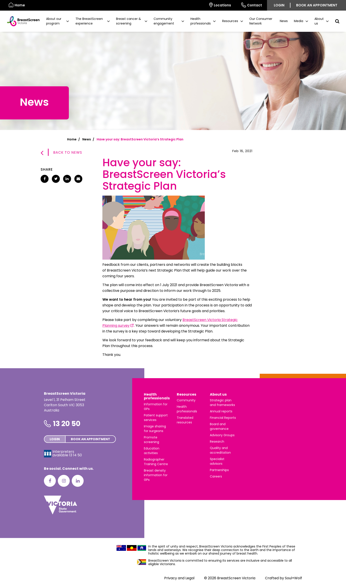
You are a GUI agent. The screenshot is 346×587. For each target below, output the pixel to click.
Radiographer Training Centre (156, 461)
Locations (220, 5)
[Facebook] (50, 481)
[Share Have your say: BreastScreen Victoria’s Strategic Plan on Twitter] (56, 179)
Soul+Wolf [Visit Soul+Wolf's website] (293, 578)
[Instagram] (64, 481)
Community (186, 400)
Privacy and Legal (179, 578)
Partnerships (219, 470)
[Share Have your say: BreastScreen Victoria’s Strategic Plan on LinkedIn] (67, 179)
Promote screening (151, 439)
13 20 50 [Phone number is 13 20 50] (66, 423)
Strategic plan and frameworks (222, 402)
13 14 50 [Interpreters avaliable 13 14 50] (75, 455)
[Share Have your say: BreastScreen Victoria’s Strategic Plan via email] (78, 179)
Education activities (151, 450)
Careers (216, 476)
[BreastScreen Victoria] (21, 21)
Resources (186, 394)
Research (217, 441)
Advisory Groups (222, 435)
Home (72, 139)
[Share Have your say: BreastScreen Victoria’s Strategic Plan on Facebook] (45, 179)
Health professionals (157, 396)
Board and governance (219, 426)
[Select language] (199, 5)
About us (218, 394)
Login (279, 5)
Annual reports (221, 411)
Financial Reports (223, 417)
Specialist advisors (217, 461)
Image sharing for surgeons (155, 428)
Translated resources (185, 420)
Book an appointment (316, 5)
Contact (251, 5)
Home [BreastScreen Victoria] (17, 5)
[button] (57, 21)
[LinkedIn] (78, 481)
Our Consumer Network (260, 21)
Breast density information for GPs (155, 475)
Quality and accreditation (220, 450)
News (284, 21)
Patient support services (156, 417)
